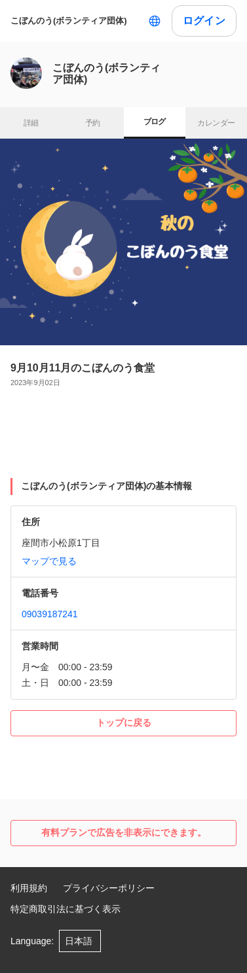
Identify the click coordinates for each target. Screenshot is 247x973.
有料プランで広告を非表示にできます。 (123, 832)
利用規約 (28, 888)
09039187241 (50, 614)
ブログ (154, 121)
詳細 (31, 123)
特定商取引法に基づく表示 (65, 909)
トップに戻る (123, 722)
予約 (92, 123)
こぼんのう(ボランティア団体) (68, 21)
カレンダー (216, 123)
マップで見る (49, 561)
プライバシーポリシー (109, 888)
